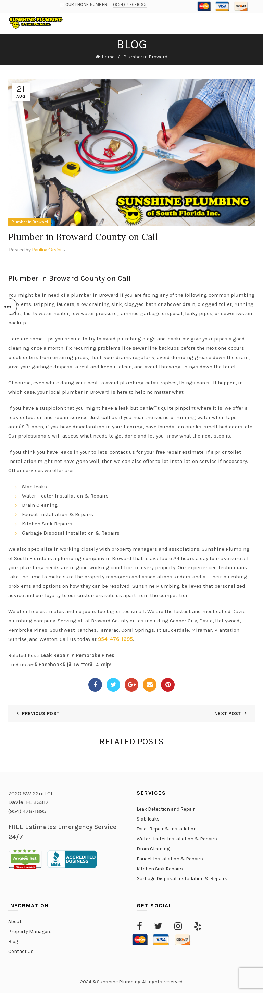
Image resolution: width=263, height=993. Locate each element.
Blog (13, 941)
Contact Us (21, 951)
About (15, 921)
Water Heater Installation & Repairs (177, 839)
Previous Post (40, 713)
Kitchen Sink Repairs (160, 869)
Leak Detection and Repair (166, 809)
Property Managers (30, 931)
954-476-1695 (115, 639)
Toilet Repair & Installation (167, 829)
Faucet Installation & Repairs (170, 859)
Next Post (227, 713)
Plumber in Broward (145, 57)
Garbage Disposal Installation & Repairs (182, 879)
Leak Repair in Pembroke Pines (76, 655)
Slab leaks (148, 819)
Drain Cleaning (153, 849)
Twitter (81, 664)
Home (108, 57)
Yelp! (105, 664)
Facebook (50, 664)
